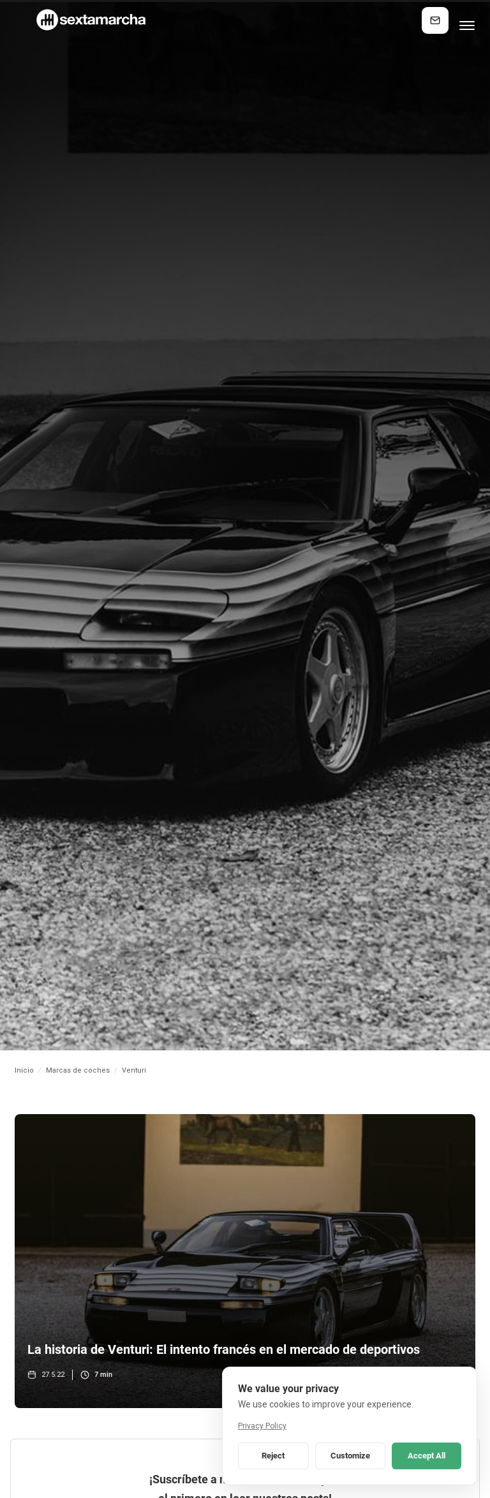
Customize (350, 1455)
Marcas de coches (78, 1070)
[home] (90, 20)
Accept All (426, 1455)
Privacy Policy (262, 1425)
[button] (467, 20)
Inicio (24, 1070)
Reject (273, 1455)
